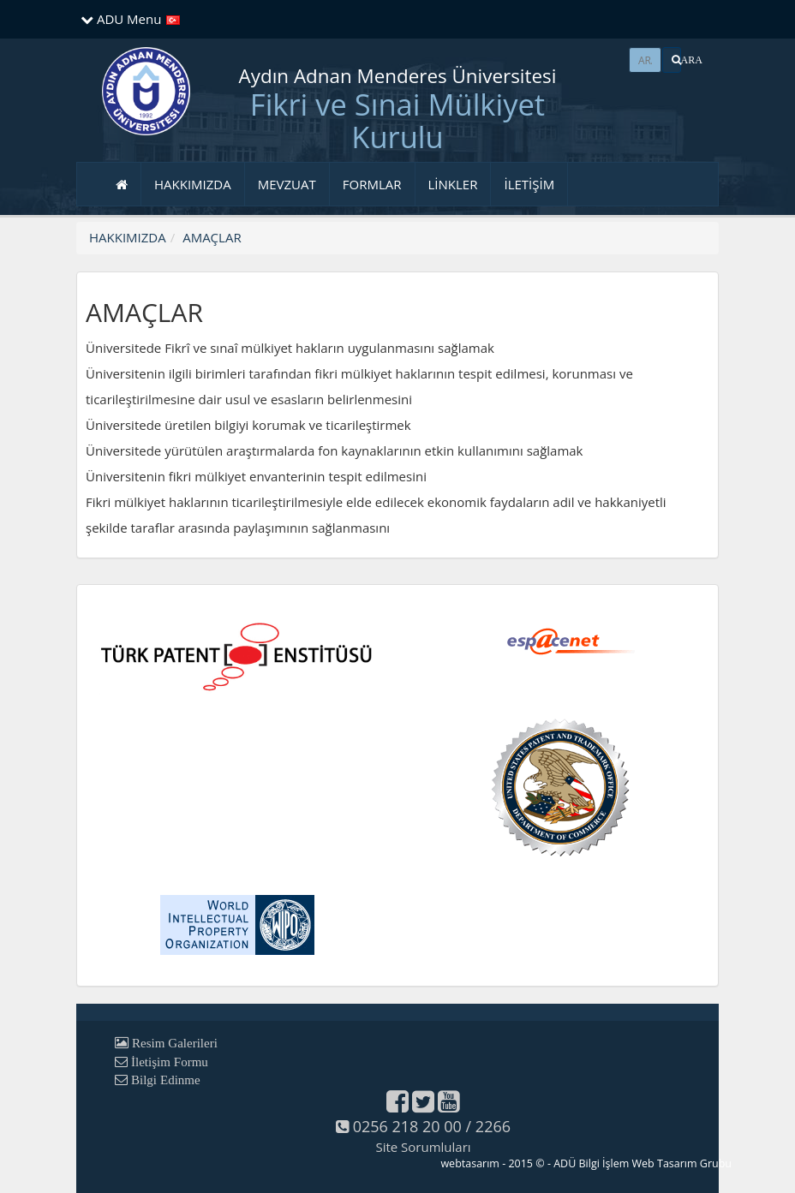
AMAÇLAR (211, 237)
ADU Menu (121, 18)
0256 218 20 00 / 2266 (423, 1126)
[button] (671, 60)
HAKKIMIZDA (192, 184)
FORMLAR (372, 184)
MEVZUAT (287, 184)
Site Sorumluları (422, 1146)
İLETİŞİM (529, 184)
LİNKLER (453, 184)
